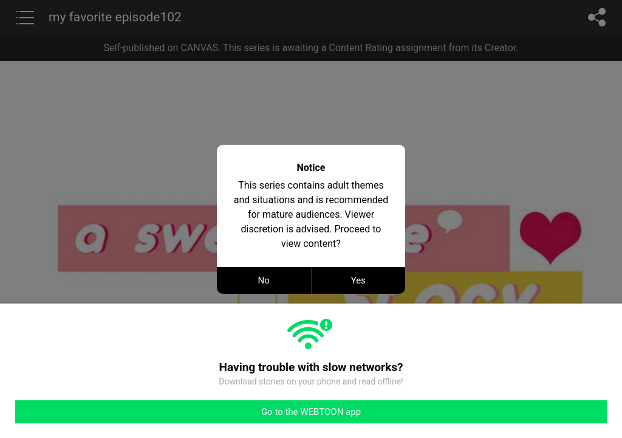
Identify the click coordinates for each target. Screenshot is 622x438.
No (264, 280)
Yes (358, 280)
